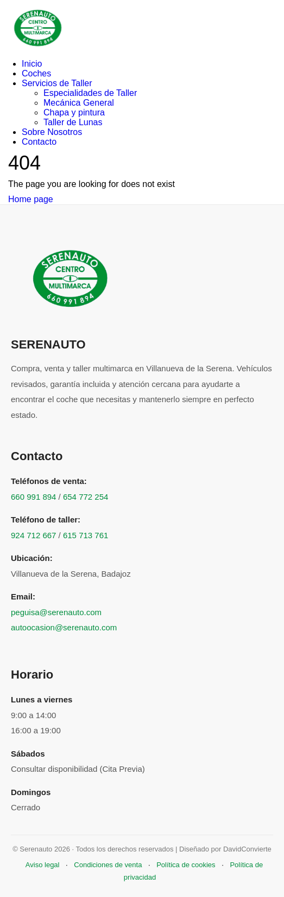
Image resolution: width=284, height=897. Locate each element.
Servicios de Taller (57, 83)
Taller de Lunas (73, 122)
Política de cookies (185, 865)
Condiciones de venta (108, 865)
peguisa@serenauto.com (56, 612)
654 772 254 (85, 496)
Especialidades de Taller (90, 93)
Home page (30, 199)
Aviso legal (43, 865)
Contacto (39, 141)
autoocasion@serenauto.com (64, 627)
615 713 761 (85, 535)
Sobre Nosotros (52, 132)
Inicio (32, 63)
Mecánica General (78, 102)
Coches (36, 73)
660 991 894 (33, 496)
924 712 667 (33, 535)
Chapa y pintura (74, 112)
